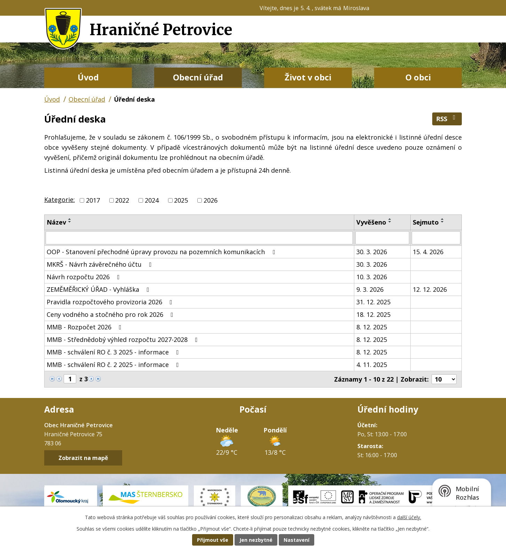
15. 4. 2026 (428, 252)
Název (56, 222)
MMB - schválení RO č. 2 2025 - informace (114, 364)
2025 (181, 200)
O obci (418, 77)
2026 (211, 200)
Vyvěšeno (371, 222)
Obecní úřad (198, 77)
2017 (93, 200)
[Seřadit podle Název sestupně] (70, 221)
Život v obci (308, 77)
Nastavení (296, 540)
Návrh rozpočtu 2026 (84, 277)
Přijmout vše (212, 540)
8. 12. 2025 (371, 327)
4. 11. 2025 (371, 364)
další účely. (409, 517)
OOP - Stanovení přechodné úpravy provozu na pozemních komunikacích (162, 252)
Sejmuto (426, 222)
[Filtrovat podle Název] (199, 237)
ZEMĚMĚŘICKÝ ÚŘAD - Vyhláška (99, 289)
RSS (447, 118)
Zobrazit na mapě (83, 458)
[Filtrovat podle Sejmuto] (436, 237)
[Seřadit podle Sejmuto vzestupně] (442, 219)
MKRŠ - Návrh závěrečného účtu (101, 264)
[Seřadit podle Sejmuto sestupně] (442, 221)
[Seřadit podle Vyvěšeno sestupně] (390, 221)
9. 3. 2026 (370, 289)
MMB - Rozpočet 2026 (85, 327)
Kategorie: (59, 199)
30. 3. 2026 (371, 252)
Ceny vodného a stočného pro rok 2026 (111, 314)
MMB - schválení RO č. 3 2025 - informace (114, 352)
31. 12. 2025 (373, 302)
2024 (152, 200)
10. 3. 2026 (371, 277)
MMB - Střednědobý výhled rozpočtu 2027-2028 (123, 339)
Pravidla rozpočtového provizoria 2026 (111, 302)
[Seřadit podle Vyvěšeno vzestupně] (390, 219)
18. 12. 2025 (373, 314)
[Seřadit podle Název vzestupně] (70, 219)
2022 (122, 200)
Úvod (88, 77)
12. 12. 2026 (430, 289)
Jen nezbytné (255, 540)
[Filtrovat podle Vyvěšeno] (382, 237)
